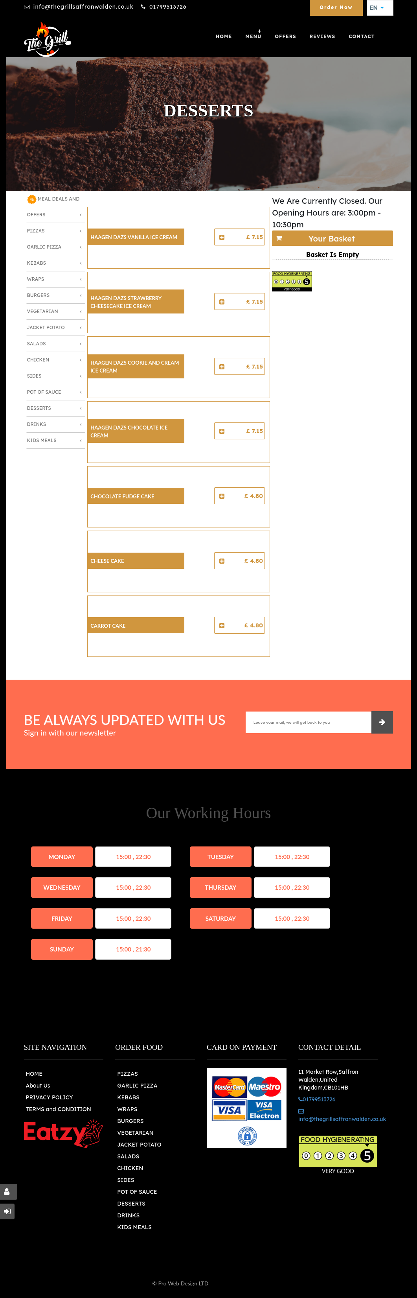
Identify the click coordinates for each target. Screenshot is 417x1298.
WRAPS (127, 1109)
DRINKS (128, 1215)
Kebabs (36, 263)
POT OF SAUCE (137, 1191)
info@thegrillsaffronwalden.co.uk (83, 6)
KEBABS (128, 1097)
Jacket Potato (46, 327)
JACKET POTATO (139, 1144)
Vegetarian (42, 311)
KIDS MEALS (134, 1227)
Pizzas (36, 231)
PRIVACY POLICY (49, 1097)
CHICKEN (130, 1168)
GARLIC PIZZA (137, 1085)
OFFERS (285, 36)
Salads (36, 344)
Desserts (39, 408)
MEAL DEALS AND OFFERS (53, 206)
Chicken (38, 360)
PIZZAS (127, 1073)
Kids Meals (42, 440)
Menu (253, 36)
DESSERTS (131, 1203)
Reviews (323, 36)
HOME (34, 1073)
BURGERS (130, 1121)
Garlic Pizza (44, 247)
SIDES (125, 1180)
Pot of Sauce (44, 392)
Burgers (38, 295)
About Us (38, 1085)
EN (377, 7)
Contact (362, 36)
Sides (34, 376)
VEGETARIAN (135, 1132)
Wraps (35, 279)
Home (224, 36)
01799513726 (168, 6)
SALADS (128, 1156)
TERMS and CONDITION (58, 1109)
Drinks (36, 424)
